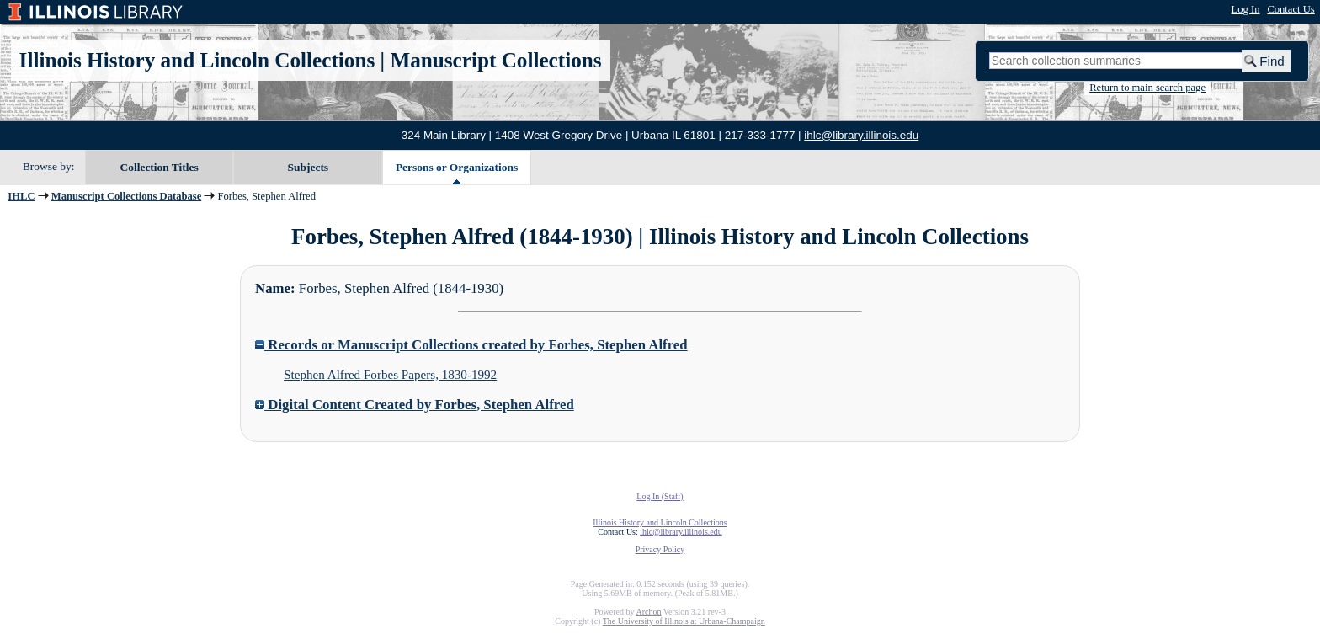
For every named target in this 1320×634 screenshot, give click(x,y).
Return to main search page (1147, 87)
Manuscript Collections (495, 60)
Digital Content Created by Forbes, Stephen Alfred (414, 405)
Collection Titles (159, 167)
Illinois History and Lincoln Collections (197, 60)
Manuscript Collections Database (126, 196)
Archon (648, 611)
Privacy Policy (660, 549)
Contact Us (1290, 9)
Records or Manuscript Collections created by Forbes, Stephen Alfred (471, 345)
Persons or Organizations (457, 167)
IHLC (21, 196)
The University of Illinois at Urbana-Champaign (684, 621)
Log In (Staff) (659, 496)
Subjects (308, 167)
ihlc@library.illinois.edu (861, 135)
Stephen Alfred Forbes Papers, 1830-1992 (390, 374)
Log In (1246, 9)
